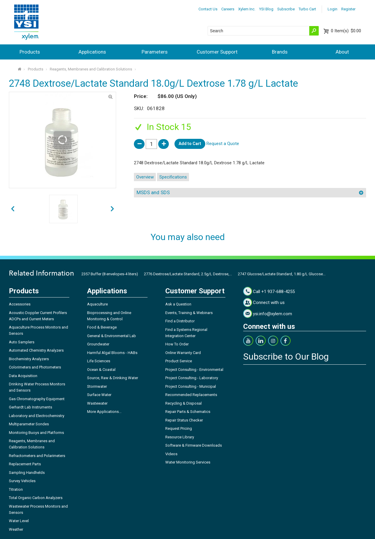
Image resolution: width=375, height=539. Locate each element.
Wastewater (97, 403)
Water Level (19, 521)
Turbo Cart (307, 9)
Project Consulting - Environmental (194, 369)
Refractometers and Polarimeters (37, 455)
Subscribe (286, 9)
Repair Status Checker (184, 420)
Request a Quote (222, 143)
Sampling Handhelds (27, 472)
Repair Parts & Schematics (187, 411)
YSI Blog (266, 9)
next (12, 209)
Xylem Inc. (246, 9)
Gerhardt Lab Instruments (30, 407)
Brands (280, 52)
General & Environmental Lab (111, 336)
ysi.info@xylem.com (272, 313)
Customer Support (217, 52)
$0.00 (346, 30)
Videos (171, 454)
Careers (227, 9)
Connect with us (269, 302)
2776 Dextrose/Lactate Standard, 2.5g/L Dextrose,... (188, 274)
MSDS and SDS (153, 192)
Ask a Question (178, 304)
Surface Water (99, 394)
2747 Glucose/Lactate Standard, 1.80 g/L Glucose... (282, 274)
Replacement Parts (25, 464)
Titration (16, 489)
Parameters (155, 52)
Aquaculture (97, 304)
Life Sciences (98, 361)
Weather (16, 529)
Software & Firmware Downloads (193, 445)
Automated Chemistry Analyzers (36, 350)
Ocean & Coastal (101, 369)
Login (332, 9)
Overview (145, 177)
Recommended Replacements (191, 394)
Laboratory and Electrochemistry (36, 415)
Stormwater (97, 386)
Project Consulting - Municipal (190, 386)
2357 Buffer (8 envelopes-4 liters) (109, 274)
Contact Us (207, 9)
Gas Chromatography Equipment (37, 399)
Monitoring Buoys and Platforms (36, 432)
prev (112, 209)
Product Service (178, 361)
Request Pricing (178, 428)
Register (348, 9)
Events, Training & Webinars (189, 312)
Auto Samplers (21, 342)
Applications (92, 52)
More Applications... (104, 411)
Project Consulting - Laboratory (191, 378)
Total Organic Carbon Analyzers (35, 497)
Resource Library (179, 437)
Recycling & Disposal (183, 403)
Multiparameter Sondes (29, 424)
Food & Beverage (102, 327)
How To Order (177, 344)
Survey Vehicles (22, 481)
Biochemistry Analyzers (29, 359)
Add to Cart (190, 143)
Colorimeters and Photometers (35, 367)
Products (30, 52)
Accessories (20, 304)
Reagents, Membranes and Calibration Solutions (91, 69)
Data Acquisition (23, 376)
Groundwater (98, 344)
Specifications (173, 177)
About (342, 52)
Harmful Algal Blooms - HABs (112, 352)
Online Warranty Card (183, 352)
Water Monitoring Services (187, 462)
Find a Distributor (180, 321)
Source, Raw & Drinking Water (112, 378)
